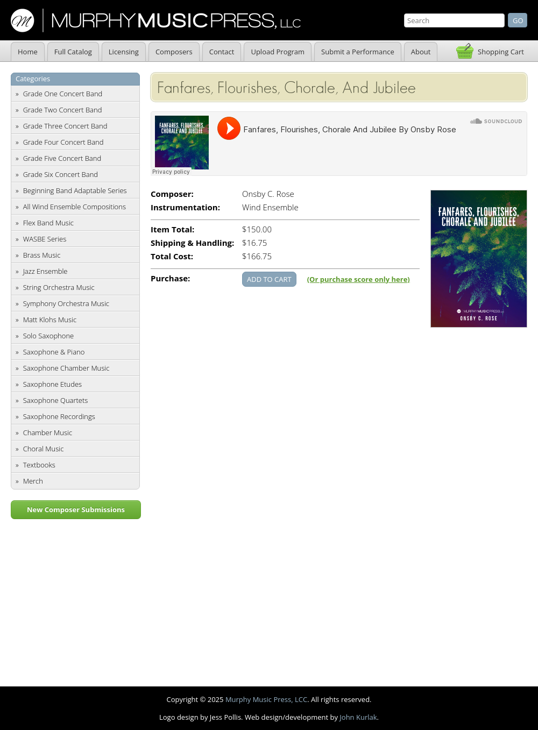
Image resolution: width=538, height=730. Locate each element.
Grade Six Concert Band (60, 174)
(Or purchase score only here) (358, 279)
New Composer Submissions (76, 509)
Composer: (172, 194)
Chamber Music (48, 432)
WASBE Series (45, 239)
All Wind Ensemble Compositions (74, 206)
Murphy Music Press (156, 20)
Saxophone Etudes (52, 384)
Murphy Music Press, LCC (266, 699)
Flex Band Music (48, 223)
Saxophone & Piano (54, 352)
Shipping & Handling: (192, 243)
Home (28, 51)
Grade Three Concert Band (65, 126)
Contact (222, 51)
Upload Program (278, 51)
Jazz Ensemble (45, 271)
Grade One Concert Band (63, 93)
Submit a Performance (357, 51)
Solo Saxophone (48, 336)
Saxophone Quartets (55, 400)
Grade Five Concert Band (62, 158)
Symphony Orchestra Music (66, 303)
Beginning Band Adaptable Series (75, 190)
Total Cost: (172, 256)
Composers (174, 51)
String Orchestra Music (59, 287)
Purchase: (170, 278)
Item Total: (172, 229)
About (421, 51)
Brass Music (42, 255)
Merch (33, 481)
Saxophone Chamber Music (66, 368)
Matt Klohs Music (49, 319)
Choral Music (43, 448)
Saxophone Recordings (59, 416)
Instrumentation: (185, 207)
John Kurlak (358, 717)
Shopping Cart (501, 51)
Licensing (124, 51)
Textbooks (39, 465)
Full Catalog (73, 51)
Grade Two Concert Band (62, 110)
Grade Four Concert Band (63, 142)
